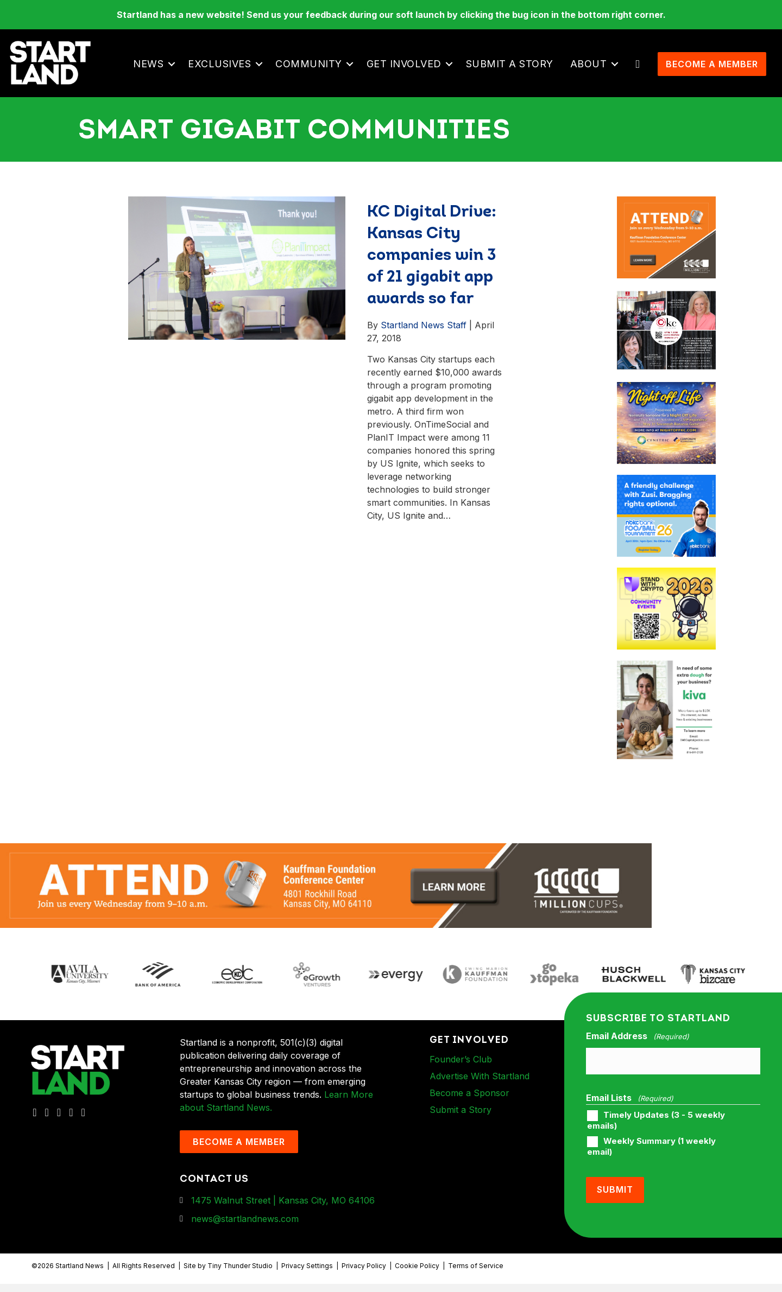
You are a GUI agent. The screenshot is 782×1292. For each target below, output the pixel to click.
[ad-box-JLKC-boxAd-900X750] (666, 311)
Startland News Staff (423, 340)
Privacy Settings (307, 1274)
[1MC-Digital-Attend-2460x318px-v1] (326, 900)
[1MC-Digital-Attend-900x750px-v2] (666, 218)
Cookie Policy (417, 1274)
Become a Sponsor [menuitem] (469, 1108)
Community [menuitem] (312, 72)
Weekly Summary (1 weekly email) (651, 1157)
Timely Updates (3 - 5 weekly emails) (656, 1131)
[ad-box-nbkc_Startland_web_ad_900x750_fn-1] (666, 497)
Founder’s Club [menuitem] (461, 1075)
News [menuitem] (152, 72)
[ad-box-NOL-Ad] (666, 404)
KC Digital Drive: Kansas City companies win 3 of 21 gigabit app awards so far (431, 271)
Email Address (637, 1052)
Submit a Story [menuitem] (513, 72)
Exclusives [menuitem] (223, 72)
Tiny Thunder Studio (240, 1274)
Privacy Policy (364, 1274)
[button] (175, 72)
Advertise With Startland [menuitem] (479, 1091)
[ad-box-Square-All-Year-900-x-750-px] (666, 589)
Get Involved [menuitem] (407, 72)
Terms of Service (475, 1274)
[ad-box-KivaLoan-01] (666, 683)
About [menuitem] (591, 72)
